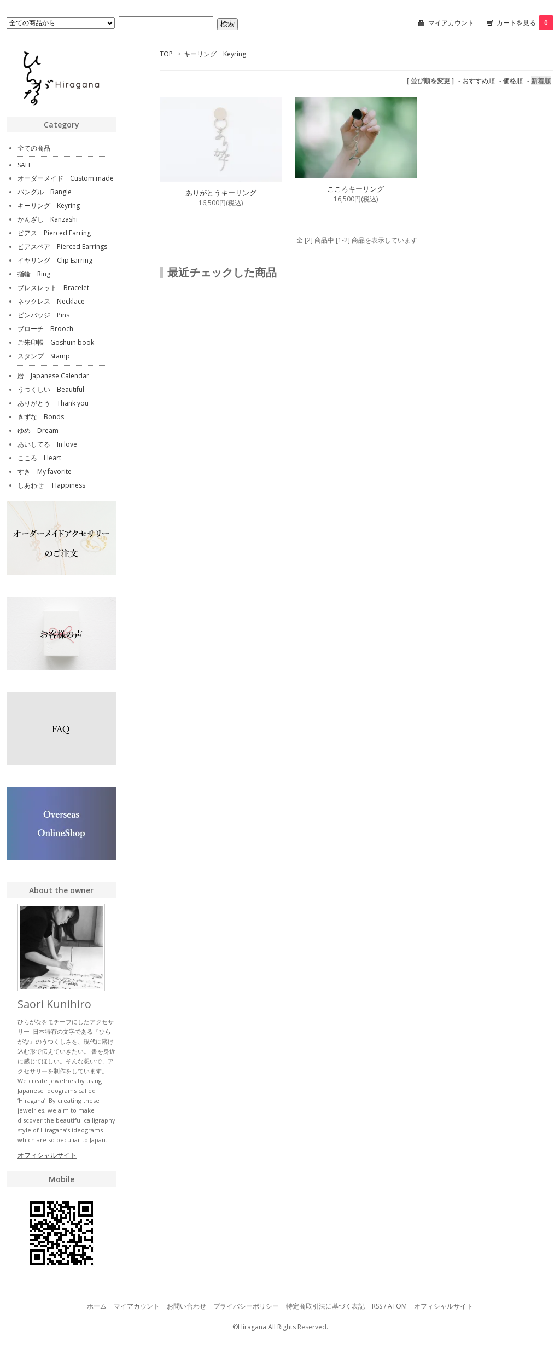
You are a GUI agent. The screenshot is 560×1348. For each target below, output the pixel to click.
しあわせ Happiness (51, 485)
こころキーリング (355, 189)
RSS (377, 1306)
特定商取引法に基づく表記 (325, 1306)
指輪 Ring (34, 274)
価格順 (513, 80)
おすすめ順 (478, 80)
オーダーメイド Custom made (66, 178)
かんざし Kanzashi (48, 219)
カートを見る (525, 22)
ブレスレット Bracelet (53, 287)
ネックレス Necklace (51, 301)
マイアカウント (451, 22)
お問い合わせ (186, 1306)
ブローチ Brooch (45, 328)
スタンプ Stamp (44, 356)
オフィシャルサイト (47, 1155)
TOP (166, 54)
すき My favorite (45, 471)
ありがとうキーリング (220, 193)
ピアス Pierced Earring (54, 233)
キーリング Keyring (215, 54)
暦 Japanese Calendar (53, 375)
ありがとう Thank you (53, 403)
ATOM (397, 1306)
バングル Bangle (45, 191)
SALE (25, 165)
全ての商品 (34, 148)
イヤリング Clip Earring (55, 260)
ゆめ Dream (38, 430)
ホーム (97, 1306)
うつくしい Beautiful (51, 389)
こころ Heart (39, 457)
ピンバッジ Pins (43, 315)
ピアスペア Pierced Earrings (62, 246)
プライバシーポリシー (246, 1306)
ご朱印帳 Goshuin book (56, 342)
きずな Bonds (41, 416)
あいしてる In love (47, 444)
